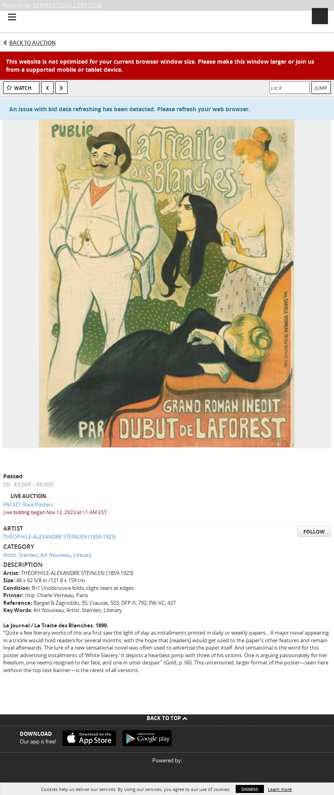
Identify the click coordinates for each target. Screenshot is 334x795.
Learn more (280, 789)
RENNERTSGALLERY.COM (67, 5)
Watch (22, 88)
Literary (82, 554)
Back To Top (167, 718)
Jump (321, 88)
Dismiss (249, 789)
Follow (314, 531)
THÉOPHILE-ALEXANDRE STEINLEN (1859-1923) (59, 536)
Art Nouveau (55, 554)
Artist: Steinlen (20, 554)
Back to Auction (32, 42)
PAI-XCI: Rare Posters (28, 504)
